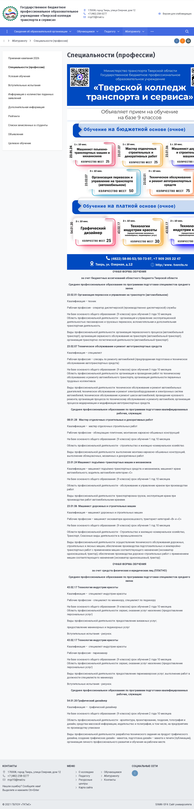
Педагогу (84, 775)
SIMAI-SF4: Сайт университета (173, 804)
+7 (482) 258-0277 (97, 13)
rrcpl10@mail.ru (96, 17)
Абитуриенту (111, 775)
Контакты (110, 779)
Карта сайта (86, 787)
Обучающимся (112, 772)
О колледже (86, 772)
